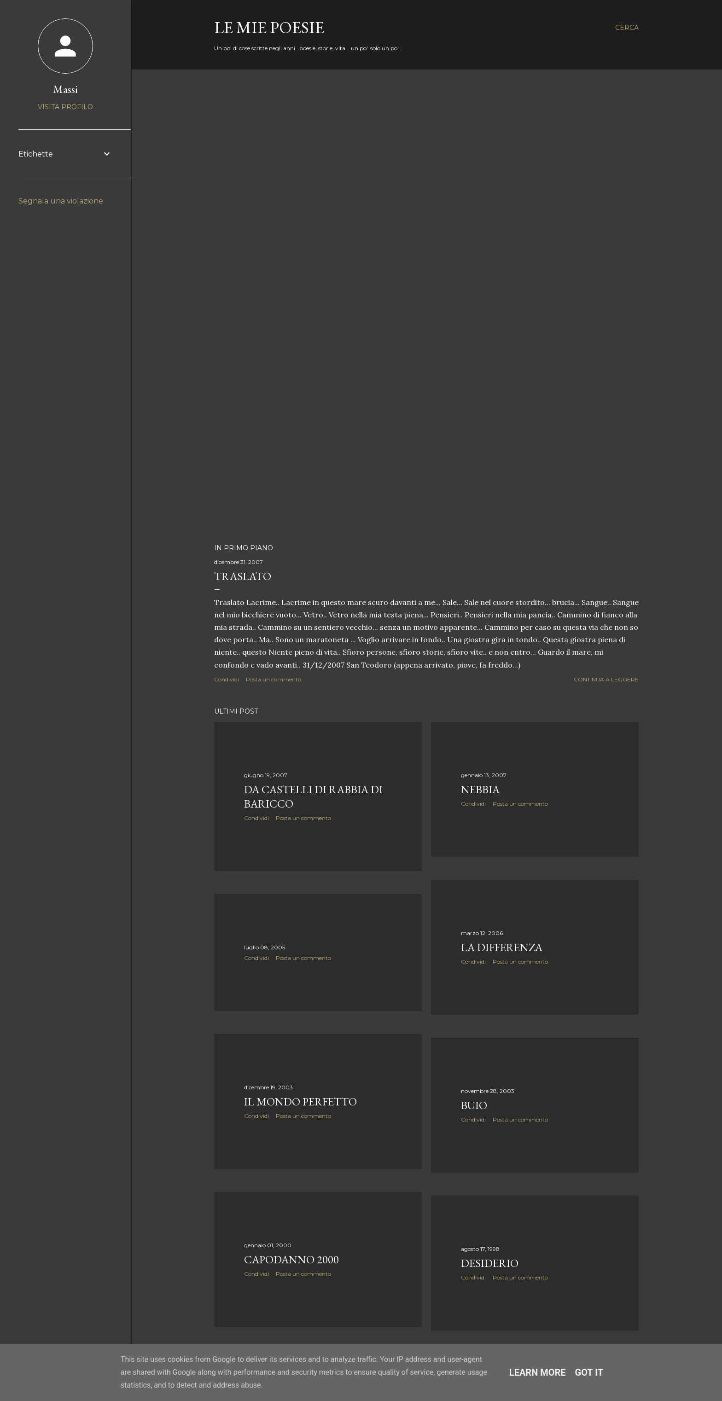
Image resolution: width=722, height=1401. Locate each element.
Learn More (537, 1372)
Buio (474, 1105)
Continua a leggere (606, 679)
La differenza (501, 947)
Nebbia (480, 789)
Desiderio (489, 1263)
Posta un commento (273, 679)
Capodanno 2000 (291, 1259)
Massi (65, 89)
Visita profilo (65, 107)
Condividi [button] (226, 679)
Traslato (242, 576)
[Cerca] (627, 28)
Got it (589, 1372)
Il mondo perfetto (300, 1101)
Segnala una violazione (60, 201)
